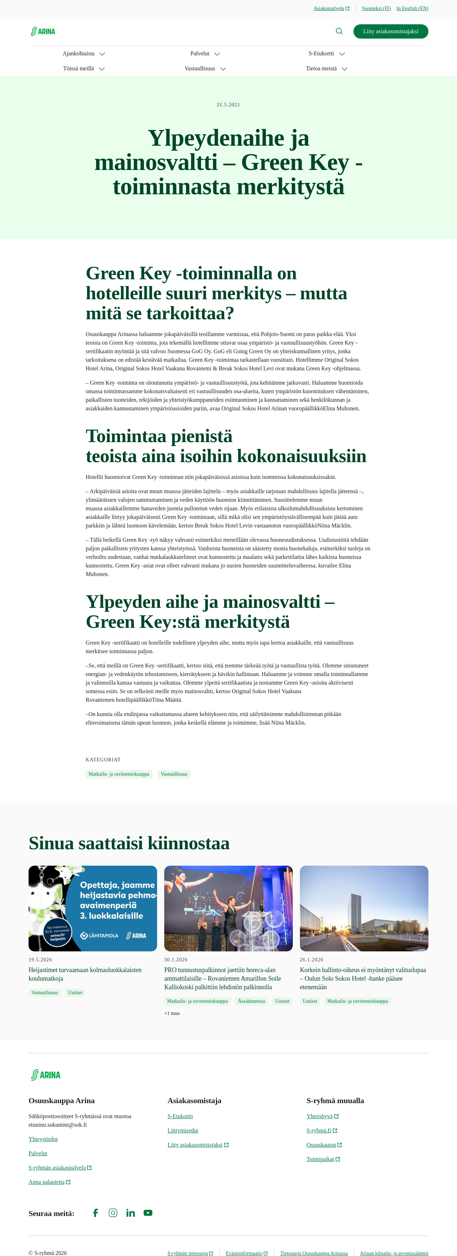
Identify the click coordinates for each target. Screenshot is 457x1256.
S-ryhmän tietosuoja (190, 1238)
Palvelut (91, 53)
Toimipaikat (324, 1144)
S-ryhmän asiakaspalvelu (60, 1153)
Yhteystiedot (43, 1124)
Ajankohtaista (44, 53)
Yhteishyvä (323, 1101)
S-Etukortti (134, 53)
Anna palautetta (50, 1167)
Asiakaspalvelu (332, 8)
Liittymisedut (182, 1115)
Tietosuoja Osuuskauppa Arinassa (314, 1238)
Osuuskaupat (325, 1130)
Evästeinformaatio (247, 1238)
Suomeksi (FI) (376, 8)
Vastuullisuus (236, 53)
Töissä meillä (184, 53)
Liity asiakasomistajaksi (390, 31)
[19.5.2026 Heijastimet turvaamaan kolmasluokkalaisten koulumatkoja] (93, 916)
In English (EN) (412, 8)
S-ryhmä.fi (322, 1115)
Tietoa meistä (288, 53)
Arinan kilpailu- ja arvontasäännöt (394, 1238)
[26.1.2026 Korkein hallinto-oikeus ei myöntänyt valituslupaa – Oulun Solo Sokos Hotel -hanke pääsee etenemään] (364, 921)
